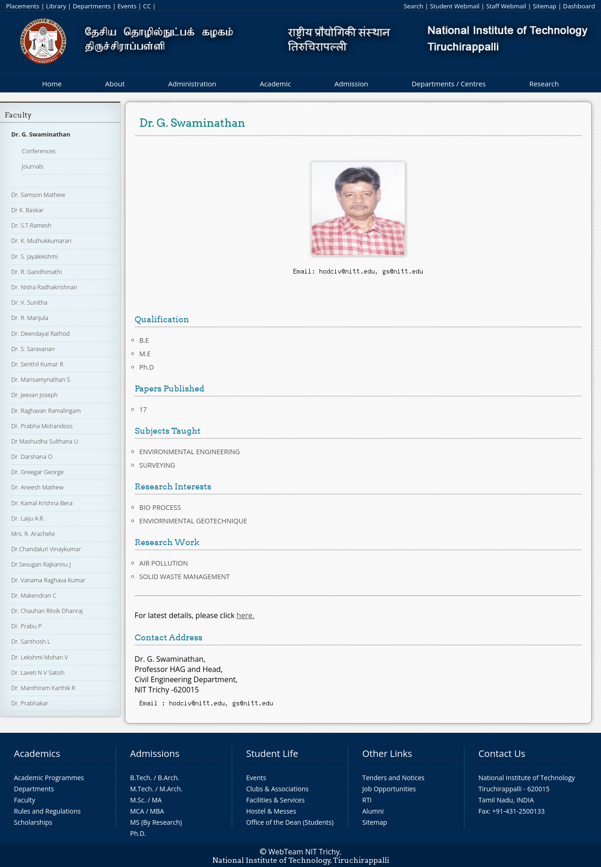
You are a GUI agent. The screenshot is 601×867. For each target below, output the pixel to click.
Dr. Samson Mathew (38, 194)
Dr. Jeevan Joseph (34, 395)
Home (51, 83)
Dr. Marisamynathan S (40, 379)
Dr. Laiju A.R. (28, 518)
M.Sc (137, 799)
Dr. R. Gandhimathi (36, 271)
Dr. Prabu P (26, 626)
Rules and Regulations (47, 811)
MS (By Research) (156, 822)
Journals (32, 166)
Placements (22, 6)
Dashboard (579, 6)
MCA (137, 811)
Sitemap (544, 6)
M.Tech (141, 788)
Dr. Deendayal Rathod (40, 333)
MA (157, 799)
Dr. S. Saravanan (33, 349)
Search (413, 6)
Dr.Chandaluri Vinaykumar (46, 549)
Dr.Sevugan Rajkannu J (41, 564)
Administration (192, 83)
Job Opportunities (389, 788)
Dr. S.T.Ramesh (31, 225)
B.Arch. (168, 777)
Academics (37, 753)
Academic (275, 83)
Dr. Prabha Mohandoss (41, 426)
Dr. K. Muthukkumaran (41, 240)
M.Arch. (171, 788)
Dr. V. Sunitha (29, 302)
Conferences (39, 151)
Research (544, 83)
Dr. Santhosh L (30, 641)
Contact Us (501, 753)
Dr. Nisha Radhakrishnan (44, 287)
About (114, 83)
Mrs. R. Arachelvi (33, 533)
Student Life (272, 753)
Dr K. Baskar (27, 210)
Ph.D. (138, 833)
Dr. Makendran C (33, 595)
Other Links (387, 753)
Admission (351, 83)
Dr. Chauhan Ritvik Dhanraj (47, 610)
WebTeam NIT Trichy (304, 852)
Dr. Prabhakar (29, 703)
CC (147, 6)
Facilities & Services (275, 799)
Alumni (373, 811)
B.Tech (140, 777)
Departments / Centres (449, 83)
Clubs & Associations (277, 788)
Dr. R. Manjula (29, 317)
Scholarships (33, 822)
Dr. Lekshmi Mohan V (39, 657)
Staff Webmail (506, 6)
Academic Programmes (49, 777)
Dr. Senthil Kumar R (37, 364)
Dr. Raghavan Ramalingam (46, 410)
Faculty (18, 115)
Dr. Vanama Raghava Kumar (48, 580)
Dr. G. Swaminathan (40, 134)
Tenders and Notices (393, 777)
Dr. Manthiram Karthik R (43, 688)
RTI (367, 799)
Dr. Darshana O (31, 456)
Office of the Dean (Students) (289, 822)
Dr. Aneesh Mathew (37, 487)
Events (127, 6)
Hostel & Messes (271, 811)
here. (245, 615)
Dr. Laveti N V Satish (38, 672)
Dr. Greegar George (37, 472)
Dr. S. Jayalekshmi (34, 256)
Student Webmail (455, 6)
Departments (92, 6)
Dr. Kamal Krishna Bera (41, 503)
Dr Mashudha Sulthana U (44, 441)
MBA (157, 811)
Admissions (154, 753)
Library (56, 6)
